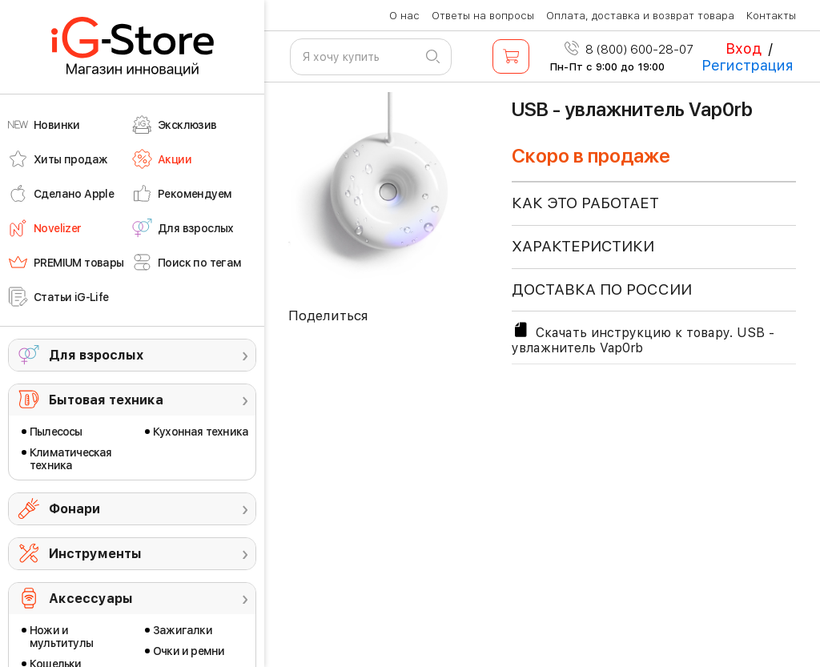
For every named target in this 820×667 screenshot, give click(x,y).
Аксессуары (91, 598)
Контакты (771, 16)
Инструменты (95, 553)
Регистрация (747, 65)
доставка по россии (602, 289)
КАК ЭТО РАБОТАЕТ (585, 203)
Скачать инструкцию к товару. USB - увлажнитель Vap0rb (643, 338)
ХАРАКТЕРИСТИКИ (583, 246)
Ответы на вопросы (483, 16)
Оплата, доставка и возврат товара (640, 16)
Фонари (74, 508)
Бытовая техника (106, 400)
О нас (404, 16)
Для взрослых (96, 355)
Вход (744, 48)
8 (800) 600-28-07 (629, 49)
